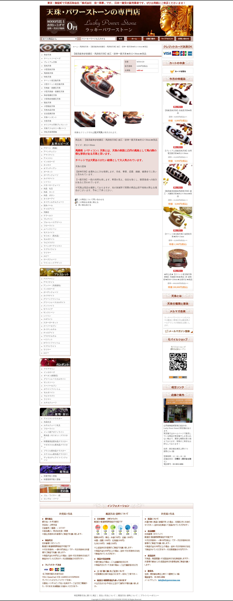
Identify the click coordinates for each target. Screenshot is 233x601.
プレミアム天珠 (50, 62)
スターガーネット (50, 323)
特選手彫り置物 (50, 476)
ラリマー (47, 253)
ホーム (75, 47)
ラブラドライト (50, 249)
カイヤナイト (49, 178)
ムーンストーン (50, 229)
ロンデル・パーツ (51, 499)
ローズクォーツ (50, 259)
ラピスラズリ (49, 242)
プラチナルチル (49, 336)
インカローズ (49, 162)
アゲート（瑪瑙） (51, 148)
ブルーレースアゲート (53, 222)
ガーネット (48, 172)
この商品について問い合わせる (91, 199)
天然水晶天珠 (49, 110)
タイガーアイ (49, 199)
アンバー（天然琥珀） (52, 285)
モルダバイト (49, 392)
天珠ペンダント (50, 117)
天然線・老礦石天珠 (52, 88)
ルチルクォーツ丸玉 (52, 425)
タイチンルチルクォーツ (54, 202)
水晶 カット (49, 192)
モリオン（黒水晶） (52, 236)
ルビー (46, 256)
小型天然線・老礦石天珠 (54, 91)
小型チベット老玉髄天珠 (54, 84)
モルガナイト (49, 239)
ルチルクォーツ (50, 403)
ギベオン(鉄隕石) (51, 376)
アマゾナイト (49, 155)
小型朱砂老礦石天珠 (52, 99)
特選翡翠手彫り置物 (52, 479)
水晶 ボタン (49, 195)
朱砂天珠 (47, 55)
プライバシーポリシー (149, 595)
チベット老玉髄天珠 (52, 80)
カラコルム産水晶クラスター (56, 454)
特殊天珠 (47, 77)
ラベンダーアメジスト (53, 246)
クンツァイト (48, 306)
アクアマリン (48, 279)
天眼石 (46, 212)
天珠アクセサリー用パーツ (55, 128)
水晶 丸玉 (48, 189)
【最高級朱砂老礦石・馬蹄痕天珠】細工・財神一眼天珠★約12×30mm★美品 (119, 47)
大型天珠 (47, 121)
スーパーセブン (49, 326)
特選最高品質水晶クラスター (56, 441)
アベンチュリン (50, 151)
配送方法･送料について (128, 595)
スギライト (48, 319)
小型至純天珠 (49, 69)
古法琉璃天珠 (49, 114)
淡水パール (48, 205)
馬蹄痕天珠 (48, 73)
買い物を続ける (84, 205)
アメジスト (48, 158)
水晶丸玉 (47, 422)
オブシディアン (50, 168)
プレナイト (48, 219)
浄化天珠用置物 (50, 132)
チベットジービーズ (52, 58)
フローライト (49, 226)
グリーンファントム (51, 299)
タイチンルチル (49, 329)
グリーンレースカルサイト (54, 302)
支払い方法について (107, 595)
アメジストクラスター (53, 418)
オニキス (47, 165)
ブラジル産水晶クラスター (55, 451)
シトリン (47, 182)
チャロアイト (49, 209)
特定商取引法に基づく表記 (85, 595)
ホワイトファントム (51, 343)
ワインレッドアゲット (53, 263)
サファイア (48, 309)
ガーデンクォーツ (51, 175)
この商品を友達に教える (88, 202)
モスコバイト (49, 232)
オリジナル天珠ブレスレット (56, 125)
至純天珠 (47, 66)
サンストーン (48, 312)
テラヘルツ (48, 215)
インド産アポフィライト (54, 432)
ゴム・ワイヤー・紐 (52, 495)
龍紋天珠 (47, 102)
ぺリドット (48, 339)
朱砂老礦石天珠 (50, 95)
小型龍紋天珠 (49, 106)
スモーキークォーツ (52, 185)
